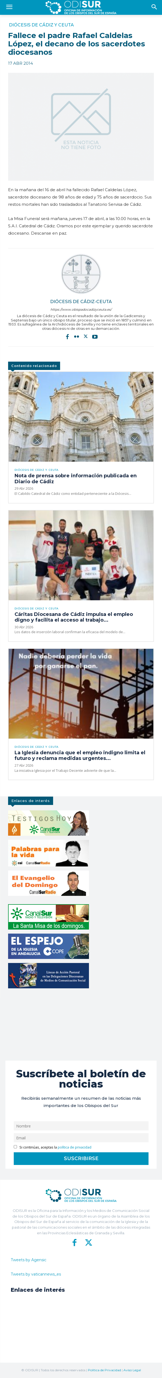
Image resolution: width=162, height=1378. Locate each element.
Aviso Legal (132, 1370)
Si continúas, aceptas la (53, 1147)
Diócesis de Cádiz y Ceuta (41, 25)
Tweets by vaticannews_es (36, 1274)
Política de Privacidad (104, 1370)
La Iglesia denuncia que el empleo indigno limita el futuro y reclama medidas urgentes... (80, 756)
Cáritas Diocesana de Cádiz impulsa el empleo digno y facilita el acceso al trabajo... (74, 617)
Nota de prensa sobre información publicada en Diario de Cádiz (76, 479)
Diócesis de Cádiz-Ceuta (81, 301)
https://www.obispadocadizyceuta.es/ (81, 309)
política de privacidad (74, 1147)
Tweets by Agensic (28, 1259)
